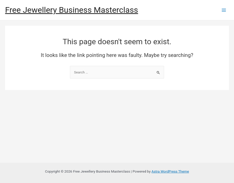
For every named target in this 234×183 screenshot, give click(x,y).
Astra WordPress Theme (170, 171)
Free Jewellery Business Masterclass (71, 10)
